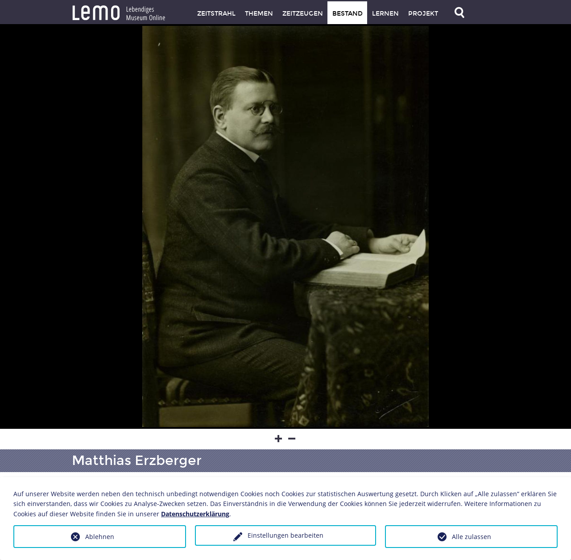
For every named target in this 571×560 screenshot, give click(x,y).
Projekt (423, 13)
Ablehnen (99, 536)
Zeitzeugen (302, 13)
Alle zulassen (471, 536)
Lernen (385, 13)
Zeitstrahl (216, 13)
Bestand (347, 13)
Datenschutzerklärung (195, 514)
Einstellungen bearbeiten (285, 535)
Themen (259, 13)
